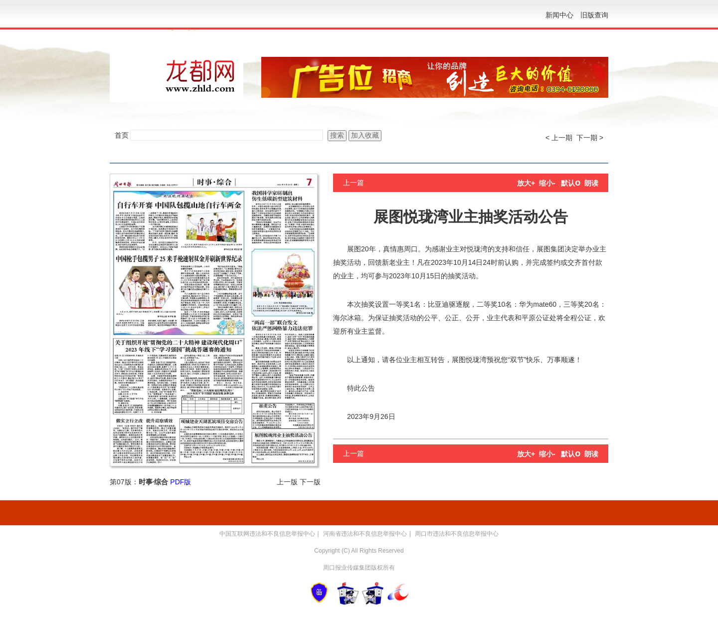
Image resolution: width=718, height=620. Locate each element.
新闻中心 (559, 15)
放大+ (526, 183)
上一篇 (353, 183)
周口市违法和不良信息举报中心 (457, 533)
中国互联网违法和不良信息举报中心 (267, 533)
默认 (570, 183)
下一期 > (589, 138)
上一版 (287, 482)
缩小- (547, 183)
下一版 (310, 482)
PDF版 (180, 482)
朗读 (591, 183)
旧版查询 (594, 15)
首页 (122, 135)
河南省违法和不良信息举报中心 (365, 533)
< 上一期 (558, 138)
